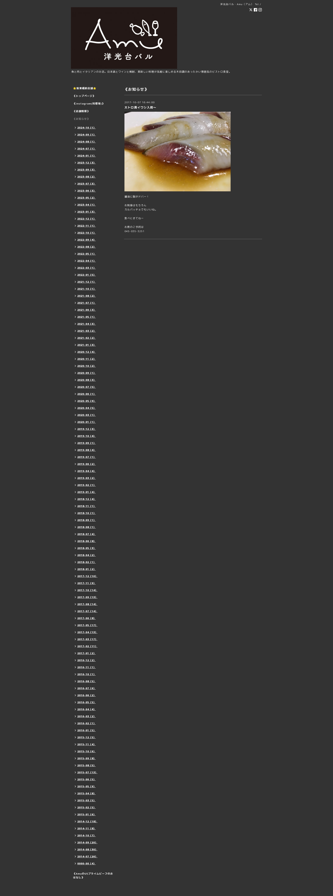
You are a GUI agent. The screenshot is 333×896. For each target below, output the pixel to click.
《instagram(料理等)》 (88, 103)
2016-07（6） (86, 688)
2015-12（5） (86, 737)
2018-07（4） (86, 534)
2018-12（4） (86, 499)
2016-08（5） (86, 681)
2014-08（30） (87, 849)
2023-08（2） (86, 176)
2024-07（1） (86, 148)
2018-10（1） (86, 513)
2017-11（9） (86, 583)
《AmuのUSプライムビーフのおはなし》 (93, 875)
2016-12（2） (86, 660)
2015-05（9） (86, 786)
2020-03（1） (86, 415)
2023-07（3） (86, 183)
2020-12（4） (86, 352)
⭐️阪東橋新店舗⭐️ (84, 88)
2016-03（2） (86, 716)
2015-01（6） (86, 814)
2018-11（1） (86, 506)
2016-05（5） (86, 702)
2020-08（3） (86, 380)
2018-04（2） (86, 555)
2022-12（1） (86, 218)
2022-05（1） (86, 253)
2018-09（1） (86, 520)
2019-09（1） (86, 443)
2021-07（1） (86, 303)
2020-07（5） (86, 387)
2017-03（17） (87, 639)
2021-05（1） (86, 317)
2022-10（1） (86, 232)
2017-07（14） (87, 611)
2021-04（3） (86, 324)
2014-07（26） (87, 856)
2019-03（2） (86, 478)
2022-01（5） (86, 275)
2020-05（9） (86, 401)
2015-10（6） (86, 751)
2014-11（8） (86, 828)
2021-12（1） (86, 282)
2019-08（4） (86, 450)
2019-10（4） (86, 436)
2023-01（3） (86, 211)
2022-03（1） (86, 268)
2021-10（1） (86, 289)
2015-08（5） (86, 765)
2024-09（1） (86, 134)
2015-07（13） (87, 772)
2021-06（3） (86, 310)
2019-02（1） (86, 485)
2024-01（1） (86, 155)
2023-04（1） (86, 204)
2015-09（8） (86, 758)
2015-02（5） (86, 807)
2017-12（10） (87, 576)
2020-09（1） (86, 373)
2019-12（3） (86, 429)
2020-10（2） (86, 366)
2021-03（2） (86, 331)
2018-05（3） (86, 548)
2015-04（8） (86, 793)
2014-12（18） (87, 821)
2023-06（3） (86, 190)
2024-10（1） (86, 127)
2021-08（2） (86, 296)
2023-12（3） (86, 162)
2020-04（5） (86, 408)
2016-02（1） (86, 723)
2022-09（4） (86, 239)
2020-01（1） (86, 422)
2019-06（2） (86, 464)
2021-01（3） (86, 345)
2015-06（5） (86, 779)
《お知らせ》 (81, 119)
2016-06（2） (86, 695)
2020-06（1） (86, 394)
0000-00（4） (86, 863)
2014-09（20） (87, 842)
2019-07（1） (86, 457)
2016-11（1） (86, 667)
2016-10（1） (86, 674)
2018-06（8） (86, 541)
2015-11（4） (86, 744)
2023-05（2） (86, 197)
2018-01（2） (86, 569)
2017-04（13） (87, 632)
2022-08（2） (86, 246)
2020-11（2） (86, 359)
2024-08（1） (86, 141)
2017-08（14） (87, 604)
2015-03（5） (86, 800)
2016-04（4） (86, 709)
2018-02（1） (86, 562)
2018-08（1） (86, 527)
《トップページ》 (84, 96)
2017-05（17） (87, 625)
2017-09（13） (87, 597)
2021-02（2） (86, 338)
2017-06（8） (86, 618)
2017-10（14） (87, 590)
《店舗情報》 (81, 111)
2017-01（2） (86, 653)
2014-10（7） (86, 835)
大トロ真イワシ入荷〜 (140, 107)
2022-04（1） (86, 260)
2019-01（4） (86, 492)
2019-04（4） (86, 471)
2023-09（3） (86, 169)
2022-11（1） (86, 225)
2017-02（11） (87, 646)
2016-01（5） (86, 730)
